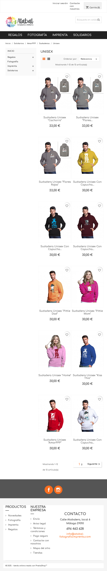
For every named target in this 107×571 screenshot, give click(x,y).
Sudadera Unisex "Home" (54, 375)
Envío (36, 519)
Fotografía (37, 35)
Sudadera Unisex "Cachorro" (54, 119)
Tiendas (37, 553)
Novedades (14, 515)
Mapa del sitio (41, 548)
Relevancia (89, 59)
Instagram (58, 490)
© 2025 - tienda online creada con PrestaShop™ (26, 566)
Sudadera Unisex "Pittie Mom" (87, 312)
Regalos (15, 35)
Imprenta (60, 35)
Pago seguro (40, 536)
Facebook (49, 490)
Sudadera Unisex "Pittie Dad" (54, 312)
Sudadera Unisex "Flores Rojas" (55, 183)
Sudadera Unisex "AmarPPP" (54, 441)
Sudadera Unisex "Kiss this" (87, 377)
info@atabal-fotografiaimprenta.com (75, 535)
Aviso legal (39, 523)
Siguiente (94, 464)
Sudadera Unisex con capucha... (87, 183)
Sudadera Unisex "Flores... (87, 119)
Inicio (11, 51)
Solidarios (82, 35)
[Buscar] (88, 20)
